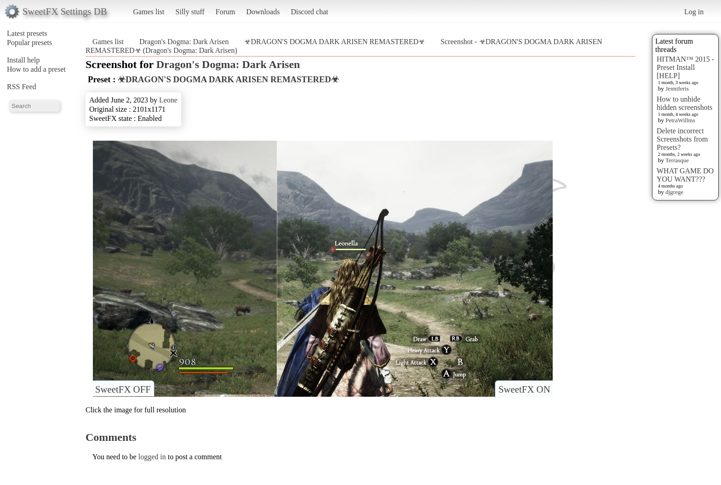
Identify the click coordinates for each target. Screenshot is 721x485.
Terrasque (677, 160)
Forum (225, 12)
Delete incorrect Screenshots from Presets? (682, 139)
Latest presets (27, 33)
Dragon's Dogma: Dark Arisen (184, 42)
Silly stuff (190, 12)
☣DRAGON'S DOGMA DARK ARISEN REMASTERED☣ (334, 42)
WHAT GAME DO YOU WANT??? (685, 175)
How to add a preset (36, 69)
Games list (149, 12)
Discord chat (309, 12)
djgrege (674, 191)
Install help (23, 60)
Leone (168, 100)
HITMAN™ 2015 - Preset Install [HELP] (685, 67)
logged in (152, 457)
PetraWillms (680, 120)
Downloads (263, 12)
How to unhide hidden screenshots (684, 103)
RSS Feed (21, 87)
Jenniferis (677, 88)
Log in (694, 12)
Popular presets (29, 42)
